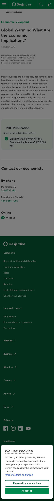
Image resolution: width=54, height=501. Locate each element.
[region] (27, 472)
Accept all (27, 491)
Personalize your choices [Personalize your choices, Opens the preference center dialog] (27, 483)
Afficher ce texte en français (19, 475)
